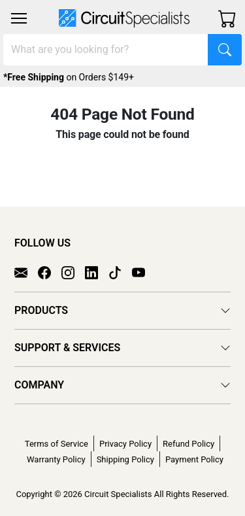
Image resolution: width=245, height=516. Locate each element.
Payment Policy (194, 459)
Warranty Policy (56, 459)
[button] (19, 18)
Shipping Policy (125, 459)
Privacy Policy (125, 444)
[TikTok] (120, 271)
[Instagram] (73, 271)
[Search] (105, 49)
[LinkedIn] (96, 271)
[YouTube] (143, 271)
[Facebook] (49, 271)
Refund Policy (188, 444)
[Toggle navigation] (19, 18)
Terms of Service (56, 444)
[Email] (26, 271)
